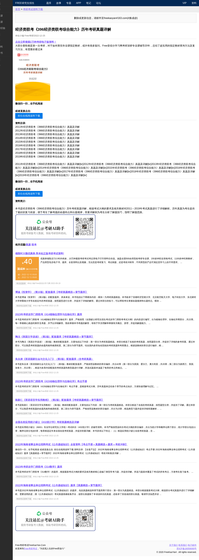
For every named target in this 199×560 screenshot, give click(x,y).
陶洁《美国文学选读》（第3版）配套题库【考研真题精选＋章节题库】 (66, 336)
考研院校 (7, 34)
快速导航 (7, 3)
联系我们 (182, 549)
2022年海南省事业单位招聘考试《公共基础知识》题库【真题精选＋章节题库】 (71, 489)
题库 (58, 3)
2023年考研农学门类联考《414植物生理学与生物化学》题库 (60, 314)
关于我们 (173, 549)
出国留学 (7, 65)
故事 (68, 3)
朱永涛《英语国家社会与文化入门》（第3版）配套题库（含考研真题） (66, 359)
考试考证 (7, 59)
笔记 (98, 3)
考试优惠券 (33, 283)
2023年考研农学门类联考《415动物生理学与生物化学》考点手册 (63, 381)
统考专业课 (8, 22)
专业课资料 (8, 46)
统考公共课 (8, 15)
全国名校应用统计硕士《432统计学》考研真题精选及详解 (59, 422)
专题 (78, 3)
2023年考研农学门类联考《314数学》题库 (50, 466)
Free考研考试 (42, 552)
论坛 (108, 3)
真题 (40, 244)
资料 (194, 3)
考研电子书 (8, 53)
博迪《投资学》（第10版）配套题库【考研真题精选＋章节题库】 (63, 292)
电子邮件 (192, 549)
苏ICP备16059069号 (187, 552)
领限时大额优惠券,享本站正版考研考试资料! (51, 253)
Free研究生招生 (36, 3)
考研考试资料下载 (45, 9)
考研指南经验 (9, 28)
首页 (29, 9)
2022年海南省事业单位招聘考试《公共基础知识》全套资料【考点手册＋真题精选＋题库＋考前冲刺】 (83, 444)
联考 (46, 244)
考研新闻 (7, 9)
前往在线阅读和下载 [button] (41, 115)
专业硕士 (7, 40)
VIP (185, 3)
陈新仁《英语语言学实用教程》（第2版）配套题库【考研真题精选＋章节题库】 (71, 400)
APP (88, 3)
